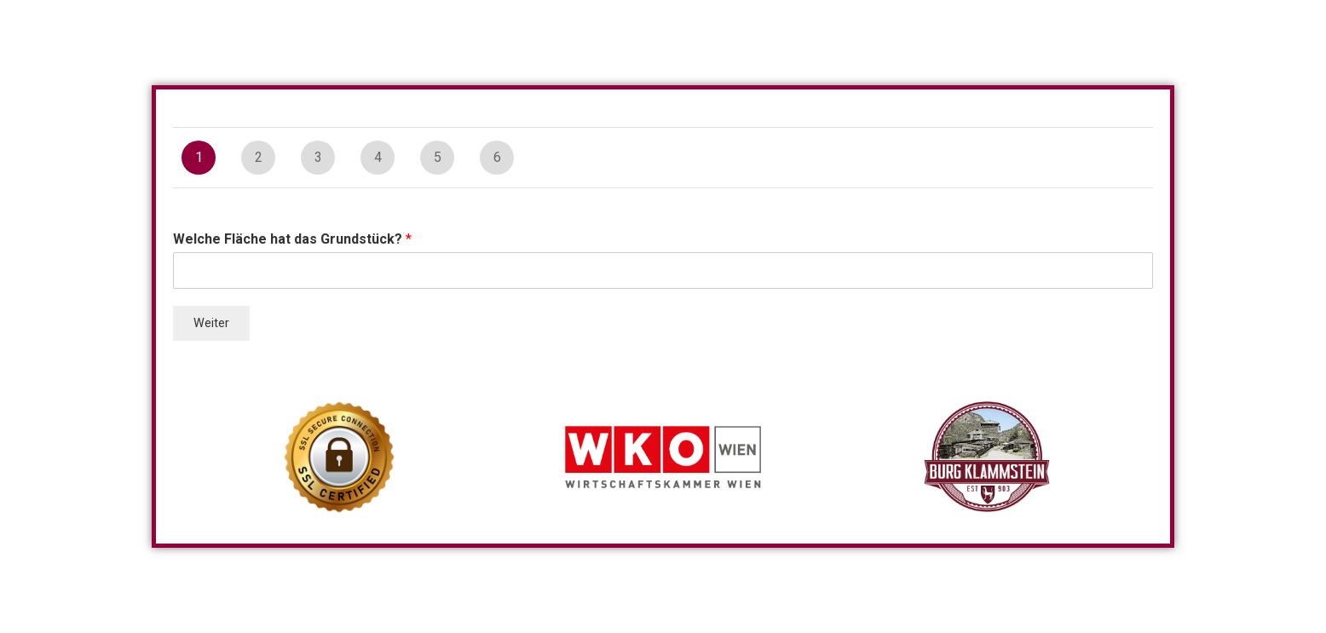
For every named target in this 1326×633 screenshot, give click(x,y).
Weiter (211, 323)
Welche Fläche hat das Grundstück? (292, 239)
